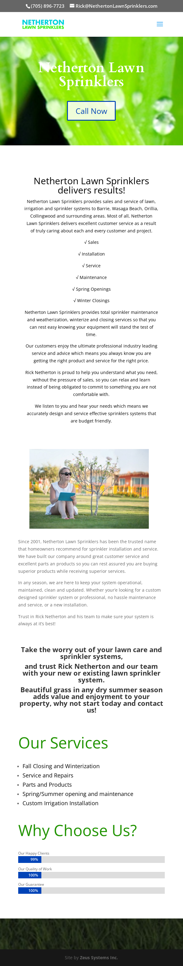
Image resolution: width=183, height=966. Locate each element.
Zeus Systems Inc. (99, 957)
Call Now (91, 111)
